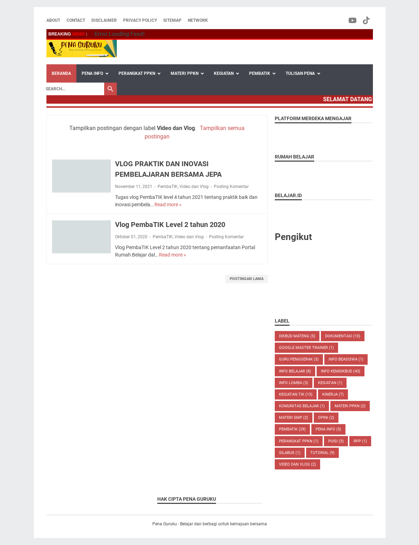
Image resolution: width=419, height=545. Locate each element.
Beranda (61, 73)
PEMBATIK (259, 73)
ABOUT (53, 20)
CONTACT (75, 20)
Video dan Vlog (194, 186)
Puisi (336, 441)
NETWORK (198, 20)
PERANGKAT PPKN (137, 73)
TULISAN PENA (300, 73)
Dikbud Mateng (297, 336)
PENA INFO (92, 73)
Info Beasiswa (346, 359)
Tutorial (322, 452)
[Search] (73, 89)
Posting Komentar (231, 186)
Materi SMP (293, 417)
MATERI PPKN (184, 73)
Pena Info (328, 429)
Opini (326, 417)
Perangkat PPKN (298, 441)
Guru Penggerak (299, 359)
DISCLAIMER (104, 20)
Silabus (289, 452)
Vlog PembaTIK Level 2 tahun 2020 (170, 224)
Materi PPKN (350, 406)
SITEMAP (172, 20)
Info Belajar (295, 371)
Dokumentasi (342, 336)
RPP (360, 441)
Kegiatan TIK (295, 394)
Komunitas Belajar (302, 406)
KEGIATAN (224, 73)
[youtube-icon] (353, 20)
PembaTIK (168, 186)
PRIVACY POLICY (140, 20)
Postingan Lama (247, 279)
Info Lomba (293, 383)
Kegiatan (330, 383)
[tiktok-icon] (367, 20)
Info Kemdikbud (340, 371)
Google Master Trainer (306, 347)
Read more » (168, 204)
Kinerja (333, 394)
